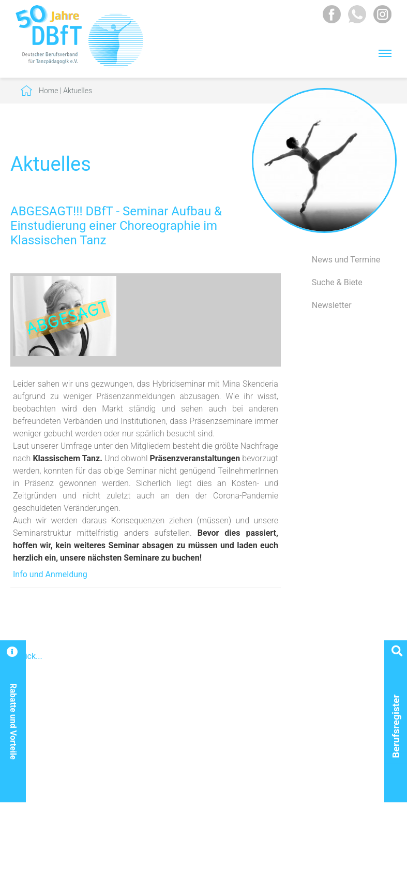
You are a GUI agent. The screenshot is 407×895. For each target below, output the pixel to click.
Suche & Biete (337, 282)
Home (48, 90)
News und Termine (346, 260)
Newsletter (332, 305)
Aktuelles (77, 90)
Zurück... (26, 656)
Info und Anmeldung (50, 574)
